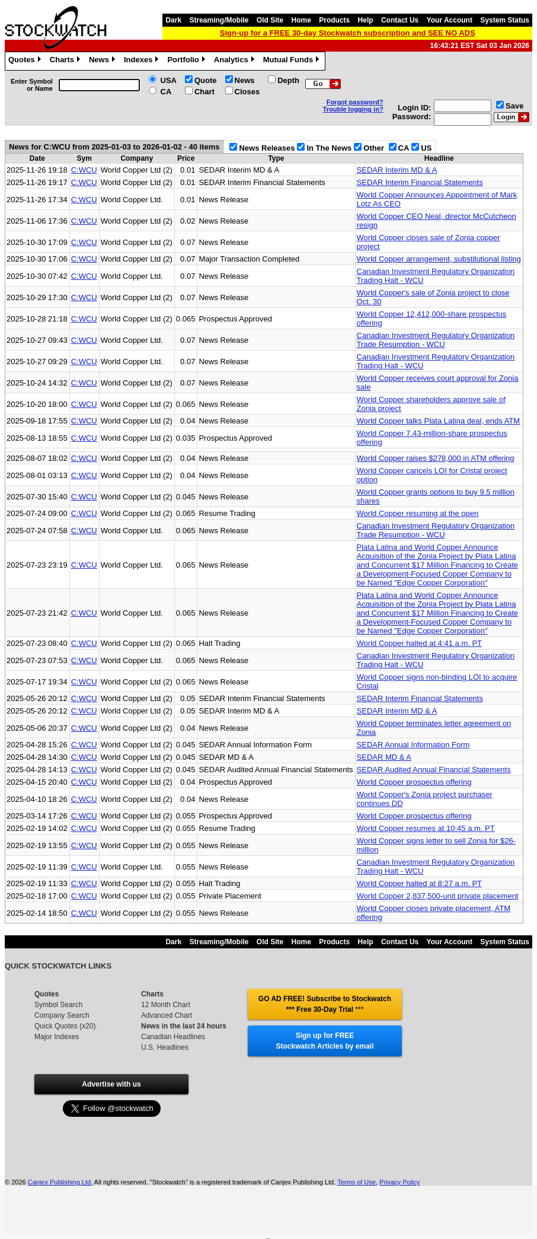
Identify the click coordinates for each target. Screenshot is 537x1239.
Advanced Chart (166, 1015)
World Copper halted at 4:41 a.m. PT (419, 643)
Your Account (449, 20)
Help (365, 20)
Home (301, 20)
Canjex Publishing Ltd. (60, 1182)
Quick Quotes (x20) (64, 1026)
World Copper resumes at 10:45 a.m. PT (426, 828)
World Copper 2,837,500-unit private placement (438, 895)
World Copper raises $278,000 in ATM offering (435, 458)
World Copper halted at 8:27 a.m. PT (419, 883)
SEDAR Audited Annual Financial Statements (434, 769)
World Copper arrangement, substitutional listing (439, 258)
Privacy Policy (399, 1182)
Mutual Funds (292, 61)
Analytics (235, 61)
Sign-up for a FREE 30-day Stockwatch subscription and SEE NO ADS (347, 32)
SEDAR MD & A (384, 757)
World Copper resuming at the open (418, 513)
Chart (204, 91)
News (103, 61)
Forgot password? (355, 102)
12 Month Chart (165, 1005)
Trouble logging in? (353, 109)
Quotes (26, 61)
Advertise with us (111, 1084)
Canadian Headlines (173, 1037)
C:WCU (84, 169)
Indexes (142, 61)
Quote (205, 80)
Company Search (62, 1015)
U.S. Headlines (164, 1047)
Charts (66, 61)
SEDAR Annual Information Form (413, 744)
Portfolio (187, 61)
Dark (173, 20)
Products (334, 20)
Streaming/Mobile (218, 20)
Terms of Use (356, 1182)
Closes (247, 91)
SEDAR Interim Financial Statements (420, 182)
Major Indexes (56, 1037)
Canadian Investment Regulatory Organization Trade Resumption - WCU (436, 340)
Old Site (270, 20)
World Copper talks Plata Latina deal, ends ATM (438, 420)
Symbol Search (58, 1005)
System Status (504, 20)
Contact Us (399, 20)
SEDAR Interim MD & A (397, 169)
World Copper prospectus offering (414, 782)
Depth (288, 80)
